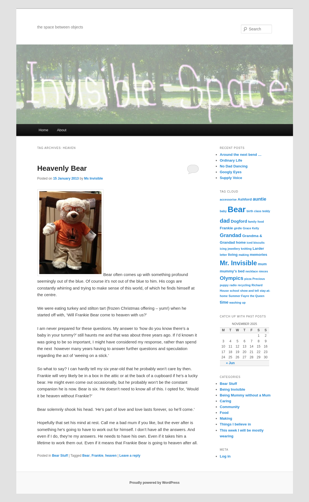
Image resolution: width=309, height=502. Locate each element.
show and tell (249, 290)
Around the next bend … (241, 155)
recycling (244, 285)
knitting (246, 248)
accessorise (228, 199)
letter (223, 254)
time (224, 302)
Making (226, 418)
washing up (237, 302)
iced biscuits (256, 242)
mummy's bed (232, 271)
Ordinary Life (231, 160)
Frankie (97, 456)
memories (258, 255)
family (252, 221)
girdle (238, 228)
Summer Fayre (238, 296)
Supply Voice (231, 178)
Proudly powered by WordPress (154, 483)
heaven (110, 456)
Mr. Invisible (238, 263)
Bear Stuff (60, 456)
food (261, 221)
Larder (258, 248)
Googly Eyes (231, 172)
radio (233, 285)
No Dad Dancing (234, 166)
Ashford (245, 199)
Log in (225, 456)
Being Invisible (232, 389)
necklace (251, 271)
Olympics (231, 278)
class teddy (262, 211)
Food (224, 413)
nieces (263, 271)
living (233, 255)
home (241, 242)
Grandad (231, 235)
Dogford (239, 221)
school (234, 290)
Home (43, 130)
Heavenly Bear (62, 168)
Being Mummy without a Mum (245, 395)
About (61, 130)
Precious (259, 278)
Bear (86, 456)
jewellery (234, 248)
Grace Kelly (251, 228)
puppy (224, 285)
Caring (225, 401)
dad (225, 220)
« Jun (230, 363)
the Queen (257, 296)
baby (223, 211)
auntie (259, 199)
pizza (247, 278)
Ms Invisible (93, 178)
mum (262, 264)
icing (223, 248)
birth (249, 211)
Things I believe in (235, 424)
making (243, 254)
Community (230, 407)
